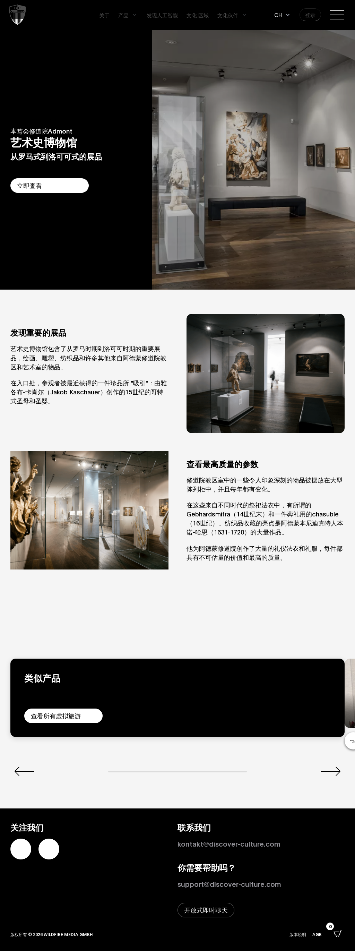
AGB (317, 934)
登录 (310, 14)
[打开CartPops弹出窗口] (337, 933)
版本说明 (297, 934)
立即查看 (29, 185)
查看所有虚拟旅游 (56, 715)
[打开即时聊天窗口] (206, 910)
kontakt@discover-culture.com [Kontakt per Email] (229, 843)
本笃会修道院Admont (41, 131)
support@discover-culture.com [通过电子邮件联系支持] (229, 883)
